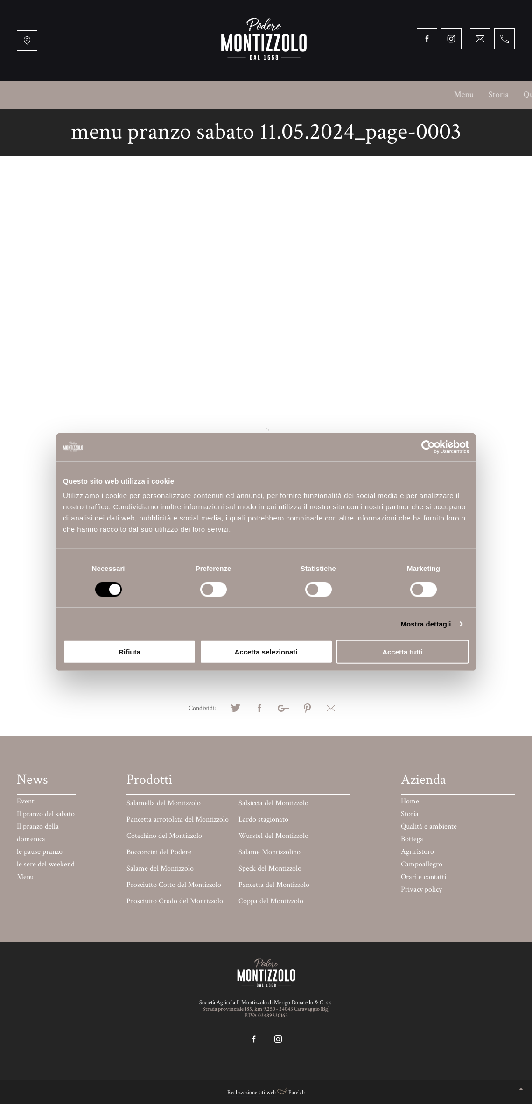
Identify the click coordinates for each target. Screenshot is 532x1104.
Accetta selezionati (265, 652)
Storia (73, 94)
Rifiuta (129, 652)
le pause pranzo (40, 852)
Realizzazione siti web (251, 1092)
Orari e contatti (266, 122)
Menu (39, 94)
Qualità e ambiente (129, 94)
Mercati (393, 94)
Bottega (188, 94)
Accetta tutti (402, 652)
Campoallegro (292, 94)
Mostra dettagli (425, 623)
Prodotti (435, 94)
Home (410, 801)
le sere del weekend (46, 864)
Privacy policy (421, 889)
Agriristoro (235, 94)
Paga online (484, 94)
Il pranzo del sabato (46, 814)
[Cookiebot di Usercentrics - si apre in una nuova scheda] (428, 447)
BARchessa (347, 94)
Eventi (26, 801)
